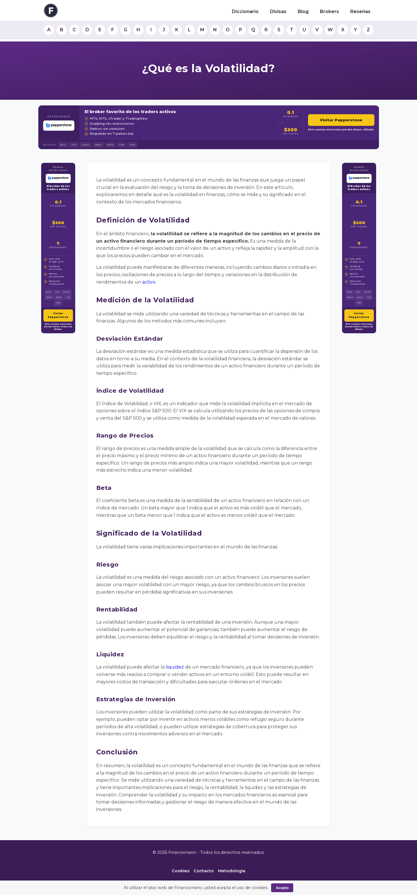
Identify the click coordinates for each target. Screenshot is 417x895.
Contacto (204, 870)
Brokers (329, 11)
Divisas (278, 11)
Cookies (180, 870)
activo (149, 282)
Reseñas (360, 11)
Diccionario (245, 11)
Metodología (231, 870)
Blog (303, 11)
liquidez (175, 667)
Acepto (282, 888)
